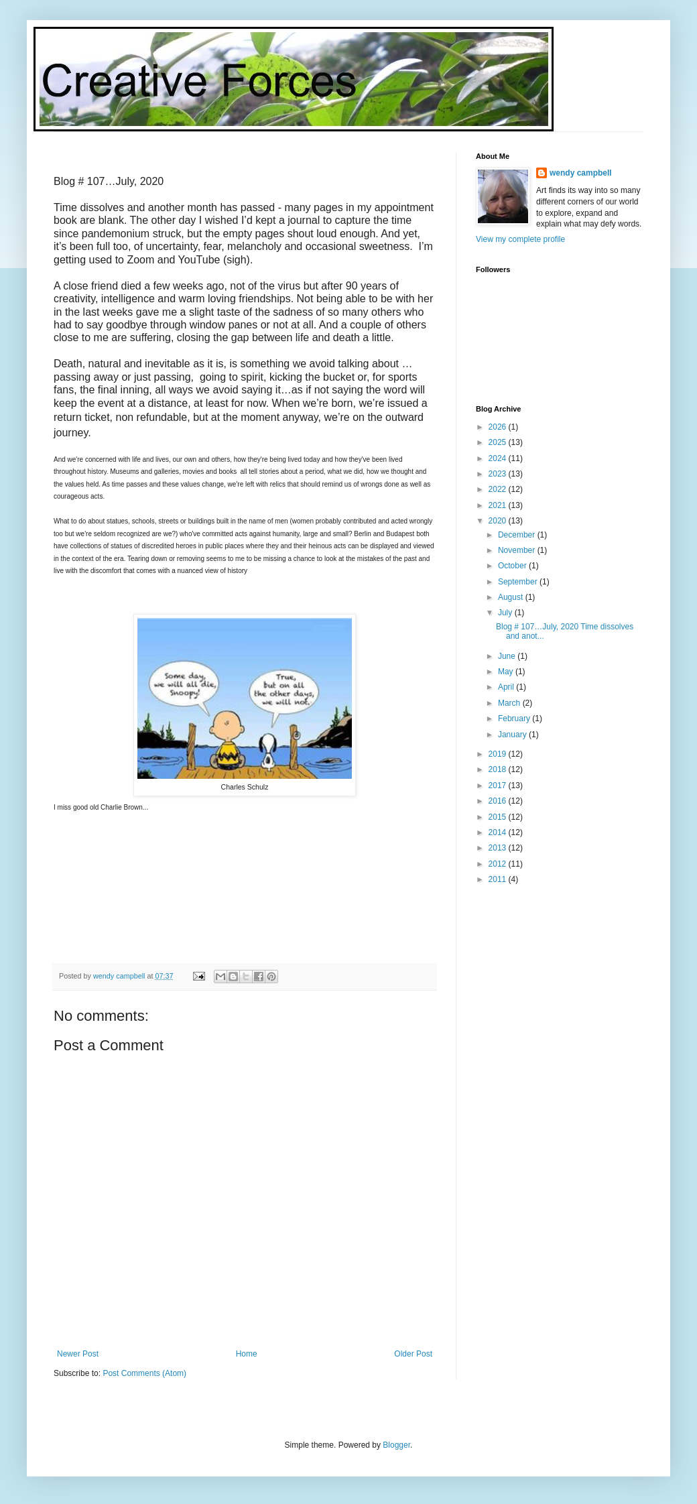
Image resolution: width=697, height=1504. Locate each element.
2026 (499, 427)
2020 (499, 520)
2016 (499, 801)
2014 (499, 832)
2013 (499, 848)
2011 (499, 879)
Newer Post (78, 1354)
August (511, 597)
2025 (499, 442)
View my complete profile (520, 239)
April (507, 687)
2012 (499, 864)
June (507, 656)
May (506, 671)
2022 (499, 489)
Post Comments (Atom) (144, 1373)
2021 (499, 505)
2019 (499, 754)
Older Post (413, 1354)
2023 (499, 474)
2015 (499, 817)
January (513, 734)
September (519, 581)
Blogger (396, 1445)
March (510, 703)
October (513, 565)
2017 (499, 785)
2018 (499, 769)
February (515, 718)
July (506, 612)
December (517, 535)
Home (246, 1354)
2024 (499, 458)
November (517, 550)
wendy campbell (581, 173)
